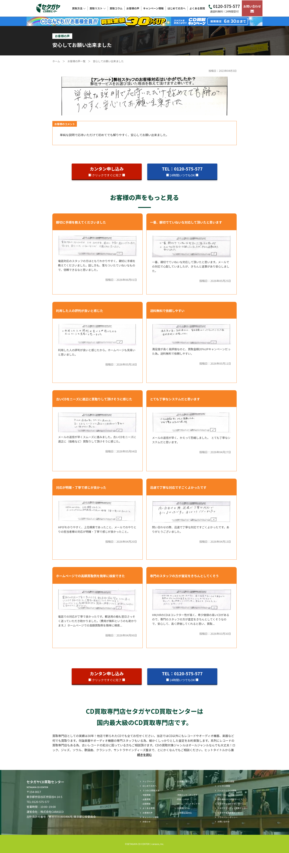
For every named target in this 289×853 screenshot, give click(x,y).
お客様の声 (132, 8)
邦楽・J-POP (183, 799)
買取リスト (98, 8)
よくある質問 (197, 8)
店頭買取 (146, 803)
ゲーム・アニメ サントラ (188, 803)
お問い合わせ (252, 8)
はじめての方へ (177, 8)
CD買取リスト (183, 781)
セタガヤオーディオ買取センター (232, 808)
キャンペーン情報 (153, 8)
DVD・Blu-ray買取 (225, 794)
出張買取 (146, 799)
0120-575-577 (224, 8)
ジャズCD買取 (223, 785)
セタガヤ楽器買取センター (229, 812)
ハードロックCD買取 (226, 790)
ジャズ (180, 790)
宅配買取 (146, 794)
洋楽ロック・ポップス (187, 794)
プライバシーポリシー (227, 817)
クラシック (182, 785)
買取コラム (116, 8)
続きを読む (144, 754)
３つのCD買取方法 (150, 790)
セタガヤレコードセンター (229, 803)
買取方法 (79, 8)
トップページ (148, 781)
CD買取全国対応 (184, 812)
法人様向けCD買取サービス (230, 799)
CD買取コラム (183, 808)
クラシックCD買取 (225, 781)
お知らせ (146, 821)
